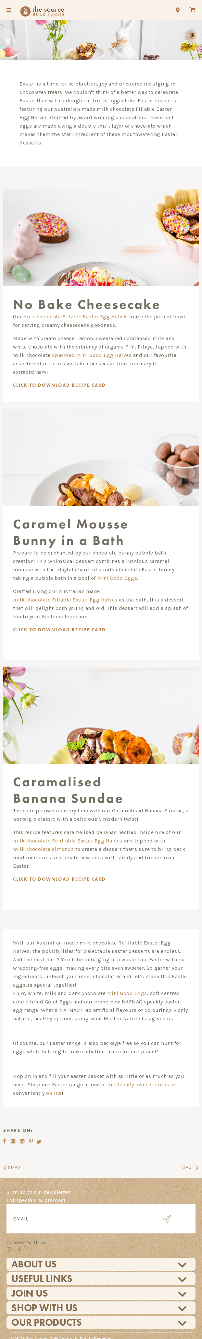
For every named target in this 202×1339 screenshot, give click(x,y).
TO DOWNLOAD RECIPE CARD (64, 624)
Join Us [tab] (99, 1283)
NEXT (190, 1157)
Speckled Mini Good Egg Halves (92, 353)
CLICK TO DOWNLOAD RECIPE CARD (64, 383)
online (54, 1083)
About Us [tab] (99, 1254)
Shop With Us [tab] (99, 1298)
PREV (11, 1157)
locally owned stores (143, 1075)
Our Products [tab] (99, 1312)
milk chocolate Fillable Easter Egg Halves (75, 315)
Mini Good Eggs (117, 572)
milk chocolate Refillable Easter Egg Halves (67, 831)
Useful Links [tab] (99, 1269)
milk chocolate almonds (43, 839)
